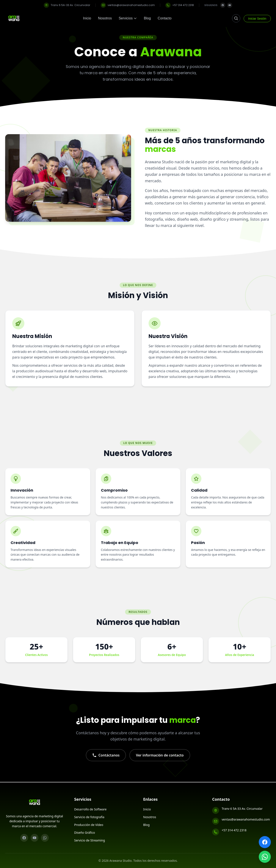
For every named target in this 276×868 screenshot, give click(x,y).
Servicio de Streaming (89, 840)
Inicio (87, 18)
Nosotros (105, 18)
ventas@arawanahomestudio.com (128, 5)
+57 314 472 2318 (179, 5)
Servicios (128, 18)
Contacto (164, 18)
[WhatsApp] (45, 838)
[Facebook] (222, 5)
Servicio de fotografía (89, 817)
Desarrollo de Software (90, 809)
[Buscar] (236, 18)
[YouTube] (229, 5)
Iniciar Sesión (257, 18)
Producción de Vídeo (88, 825)
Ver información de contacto (159, 760)
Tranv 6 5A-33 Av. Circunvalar (67, 5)
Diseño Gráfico (84, 832)
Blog (147, 18)
